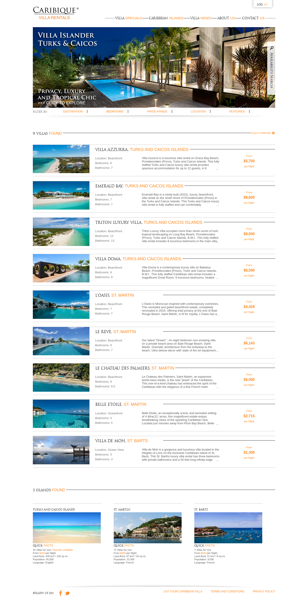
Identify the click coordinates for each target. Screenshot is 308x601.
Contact (253, 18)
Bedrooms (114, 111)
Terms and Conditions (227, 581)
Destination (73, 111)
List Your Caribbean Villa (183, 581)
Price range (157, 111)
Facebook (59, 583)
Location (198, 111)
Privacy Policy (264, 581)
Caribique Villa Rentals (56, 13)
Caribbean (166, 18)
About (226, 18)
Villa (128, 18)
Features (237, 111)
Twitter (67, 583)
